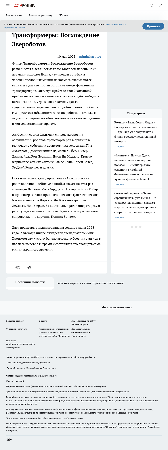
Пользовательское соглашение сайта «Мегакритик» (80, 332)
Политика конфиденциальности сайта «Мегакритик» (20, 344)
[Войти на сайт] (160, 5)
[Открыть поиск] (151, 5)
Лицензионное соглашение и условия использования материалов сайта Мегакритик (54, 332)
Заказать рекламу (40, 15)
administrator (90, 56)
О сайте (43, 320)
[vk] (17, 267)
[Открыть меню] (7, 5)
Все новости (14, 15)
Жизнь (63, 15)
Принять (153, 26)
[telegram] (30, 267)
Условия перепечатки (17, 328)
